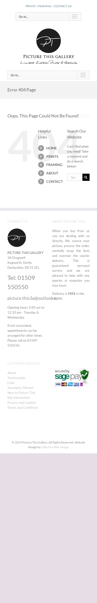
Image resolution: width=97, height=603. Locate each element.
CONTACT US (62, 6)
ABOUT (52, 173)
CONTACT (54, 181)
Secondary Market (20, 388)
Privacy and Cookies (21, 403)
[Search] (86, 177)
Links (11, 383)
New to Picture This (21, 393)
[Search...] (74, 177)
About (11, 373)
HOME (51, 148)
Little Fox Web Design (55, 447)
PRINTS (30, 6)
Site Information (18, 398)
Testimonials (16, 378)
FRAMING (44, 6)
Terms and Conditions (22, 408)
